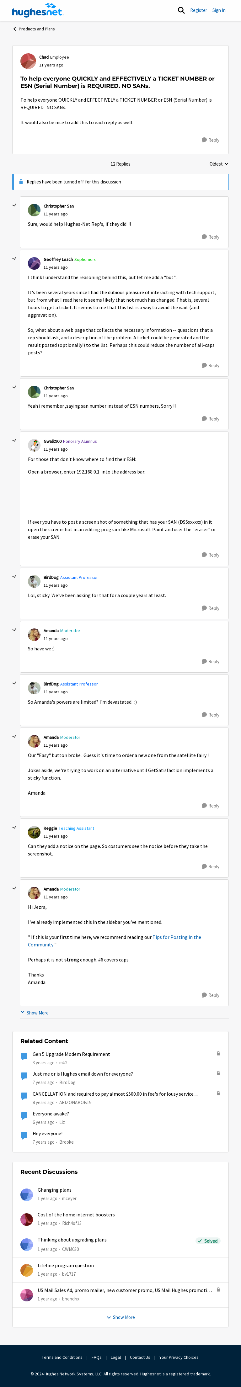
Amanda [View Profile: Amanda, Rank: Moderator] (51, 630)
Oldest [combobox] (219, 164)
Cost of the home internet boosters (76, 1215)
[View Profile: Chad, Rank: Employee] (28, 61)
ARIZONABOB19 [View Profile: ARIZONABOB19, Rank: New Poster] (75, 1102)
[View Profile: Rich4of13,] (26, 1219)
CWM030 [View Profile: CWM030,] (70, 1249)
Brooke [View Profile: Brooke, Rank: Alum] (66, 1142)
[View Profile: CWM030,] (26, 1244)
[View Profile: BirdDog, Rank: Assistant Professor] (34, 581)
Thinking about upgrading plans (72, 1240)
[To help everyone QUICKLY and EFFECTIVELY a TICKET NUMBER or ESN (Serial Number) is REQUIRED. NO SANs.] (56, 214)
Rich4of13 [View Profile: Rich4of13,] (72, 1223)
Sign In (219, 10)
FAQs (97, 1357)
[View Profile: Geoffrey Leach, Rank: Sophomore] (34, 263)
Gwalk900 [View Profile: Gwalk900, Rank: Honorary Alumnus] (53, 441)
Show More (34, 1012)
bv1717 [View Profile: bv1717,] (69, 1274)
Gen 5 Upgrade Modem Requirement (71, 1054)
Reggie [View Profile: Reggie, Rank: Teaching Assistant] (50, 828)
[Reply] (211, 140)
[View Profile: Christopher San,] (34, 210)
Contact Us (140, 1357)
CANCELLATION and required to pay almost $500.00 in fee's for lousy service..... (115, 1094)
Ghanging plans (55, 1190)
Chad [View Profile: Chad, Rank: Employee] (44, 57)
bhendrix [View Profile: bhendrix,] (70, 1299)
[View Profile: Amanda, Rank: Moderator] (34, 634)
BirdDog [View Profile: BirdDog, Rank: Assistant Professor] (51, 577)
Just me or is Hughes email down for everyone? (83, 1074)
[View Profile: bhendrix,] (26, 1295)
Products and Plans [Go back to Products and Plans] (33, 29)
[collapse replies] (14, 205)
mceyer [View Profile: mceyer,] (69, 1198)
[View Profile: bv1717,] (26, 1270)
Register (198, 10)
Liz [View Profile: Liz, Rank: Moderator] (62, 1122)
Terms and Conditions (62, 1357)
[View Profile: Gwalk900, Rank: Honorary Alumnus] (34, 445)
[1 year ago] (47, 1198)
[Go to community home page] (38, 10)
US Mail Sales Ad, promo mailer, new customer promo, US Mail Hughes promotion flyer (125, 1290)
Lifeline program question (66, 1266)
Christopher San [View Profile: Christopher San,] (59, 206)
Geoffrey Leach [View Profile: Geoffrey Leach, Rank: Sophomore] (58, 259)
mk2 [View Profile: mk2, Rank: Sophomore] (63, 1063)
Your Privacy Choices (179, 1357)
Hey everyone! (47, 1133)
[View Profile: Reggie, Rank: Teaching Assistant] (34, 832)
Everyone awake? (51, 1114)
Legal (116, 1357)
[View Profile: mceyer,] (26, 1194)
